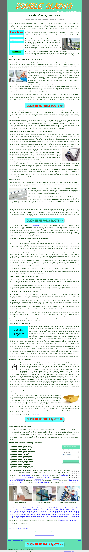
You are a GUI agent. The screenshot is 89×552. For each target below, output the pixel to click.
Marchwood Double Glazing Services (25, 443)
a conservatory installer (25, 477)
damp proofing (73, 480)
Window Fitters (38, 509)
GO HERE (37, 414)
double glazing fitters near (44, 355)
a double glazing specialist (36, 474)
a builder (20, 482)
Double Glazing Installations (60, 508)
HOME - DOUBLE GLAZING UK (44, 535)
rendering (56, 479)
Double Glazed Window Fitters (18, 513)
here (16, 439)
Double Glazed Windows (67, 509)
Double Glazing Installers (60, 514)
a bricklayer (39, 479)
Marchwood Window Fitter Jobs (67, 520)
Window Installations (55, 511)
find (13, 429)
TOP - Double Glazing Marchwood (19, 528)
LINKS (62, 11)
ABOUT (66, 11)
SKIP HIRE (55, 480)
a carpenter (37, 480)
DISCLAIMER (77, 11)
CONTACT (71, 11)
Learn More (67, 551)
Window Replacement (57, 513)
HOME (58, 11)
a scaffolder (64, 482)
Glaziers (29, 511)
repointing (45, 475)
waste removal (26, 475)
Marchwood (36, 225)
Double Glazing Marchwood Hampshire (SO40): (23, 23)
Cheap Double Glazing (36, 513)
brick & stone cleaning (41, 482)
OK (73, 551)
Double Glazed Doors (51, 509)
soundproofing (20, 479)
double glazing (45, 25)
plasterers (64, 477)
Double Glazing (20, 511)
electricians (64, 475)
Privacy (79, 540)
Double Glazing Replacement (22, 508)
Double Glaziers (64, 516)
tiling (47, 477)
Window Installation (39, 511)
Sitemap (9, 540)
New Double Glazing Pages (18, 540)
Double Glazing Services (23, 509)
